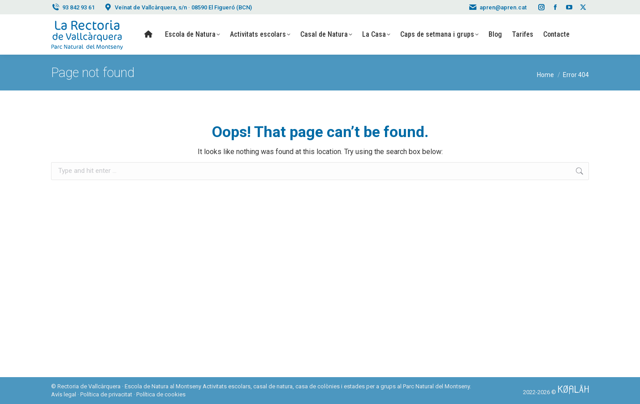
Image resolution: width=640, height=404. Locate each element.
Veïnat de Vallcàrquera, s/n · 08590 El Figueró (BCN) (178, 7)
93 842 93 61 (73, 7)
